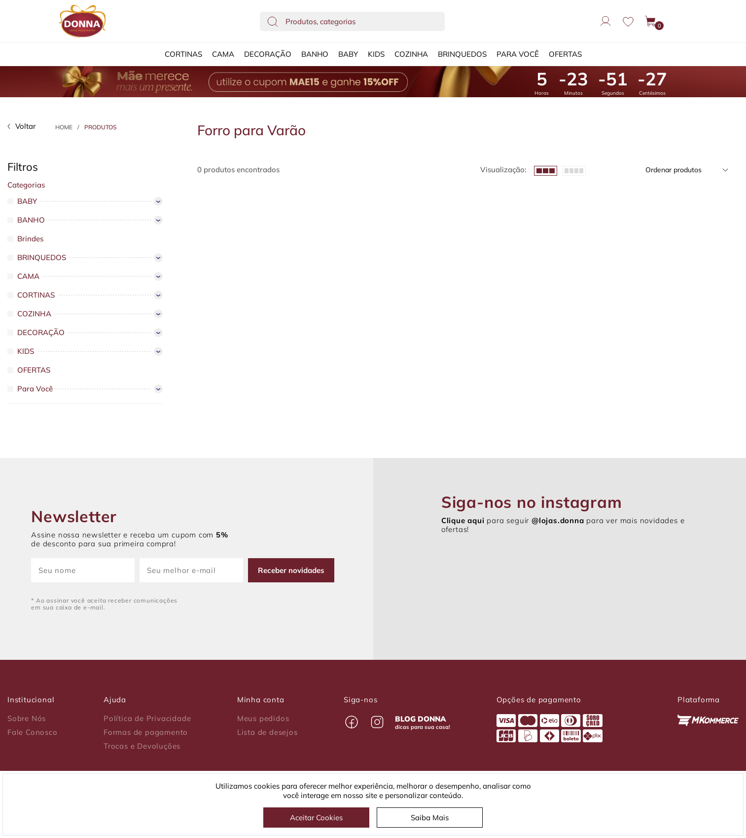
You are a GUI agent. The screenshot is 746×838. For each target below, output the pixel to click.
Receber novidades (291, 570)
